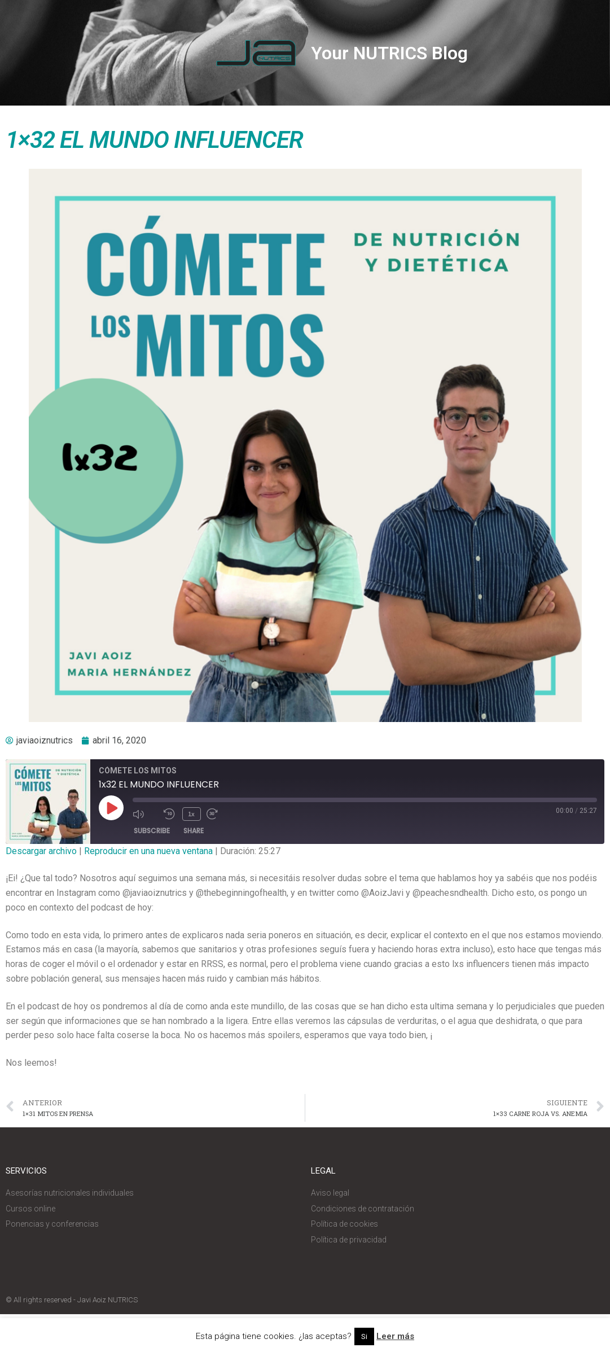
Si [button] (364, 1336)
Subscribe (152, 830)
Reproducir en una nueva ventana (148, 851)
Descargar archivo (41, 851)
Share (193, 830)
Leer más (395, 1336)
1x (191, 814)
